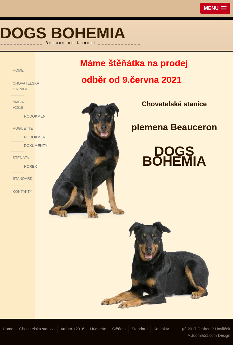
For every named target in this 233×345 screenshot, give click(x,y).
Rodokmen (28, 116)
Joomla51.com (204, 335)
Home (18, 70)
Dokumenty (28, 145)
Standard (18, 178)
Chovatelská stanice (18, 86)
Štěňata (18, 158)
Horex (28, 166)
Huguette (18, 128)
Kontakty (18, 191)
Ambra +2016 (18, 105)
